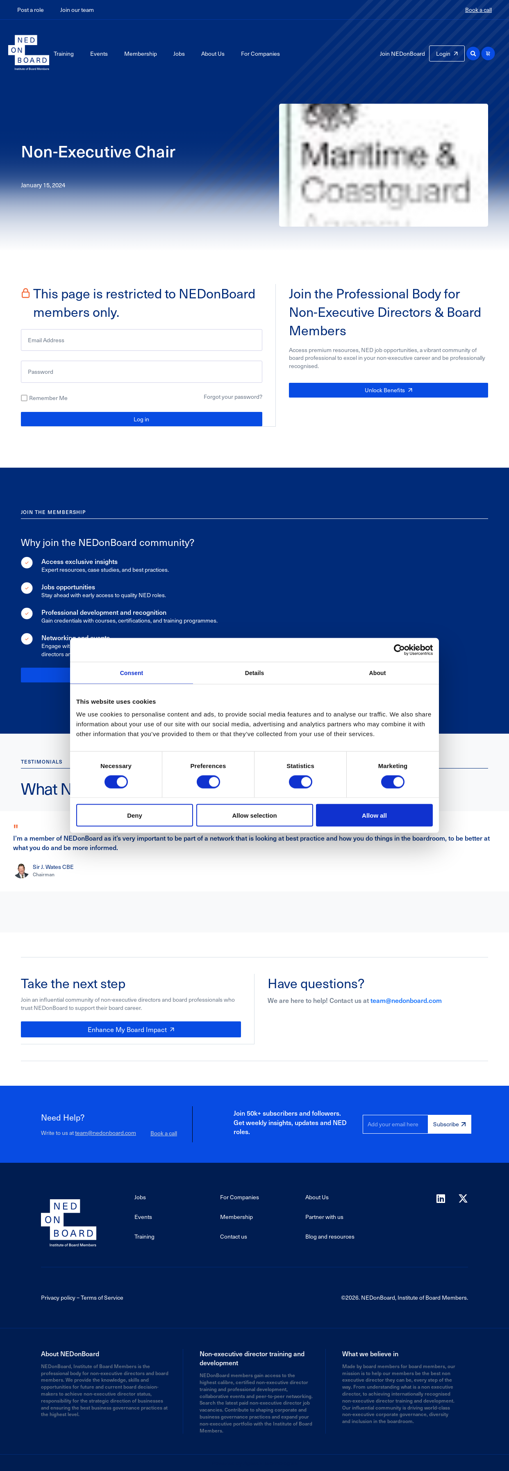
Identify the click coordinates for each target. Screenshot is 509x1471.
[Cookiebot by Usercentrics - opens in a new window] (397, 649)
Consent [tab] (131, 672)
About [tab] (377, 672)
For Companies (260, 53)
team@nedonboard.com (406, 1000)
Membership (140, 53)
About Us (213, 53)
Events (99, 53)
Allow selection (254, 816)
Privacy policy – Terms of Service (82, 1296)
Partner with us (324, 1216)
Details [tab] (254, 672)
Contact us (233, 1235)
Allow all (374, 816)
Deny (134, 816)
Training (64, 53)
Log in (141, 419)
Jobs (179, 53)
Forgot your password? (233, 396)
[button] (473, 53)
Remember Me (48, 398)
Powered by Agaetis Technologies (254, 1462)
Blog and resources (329, 1235)
